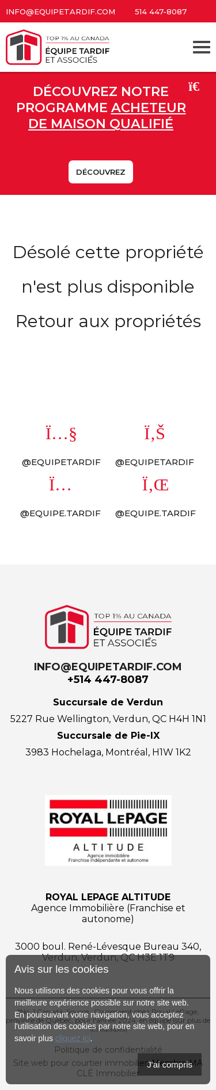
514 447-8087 (161, 11)
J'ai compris (169, 1064)
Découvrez (101, 171)
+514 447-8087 (108, 679)
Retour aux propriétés (108, 321)
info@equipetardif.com (60, 11)
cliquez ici (72, 1038)
